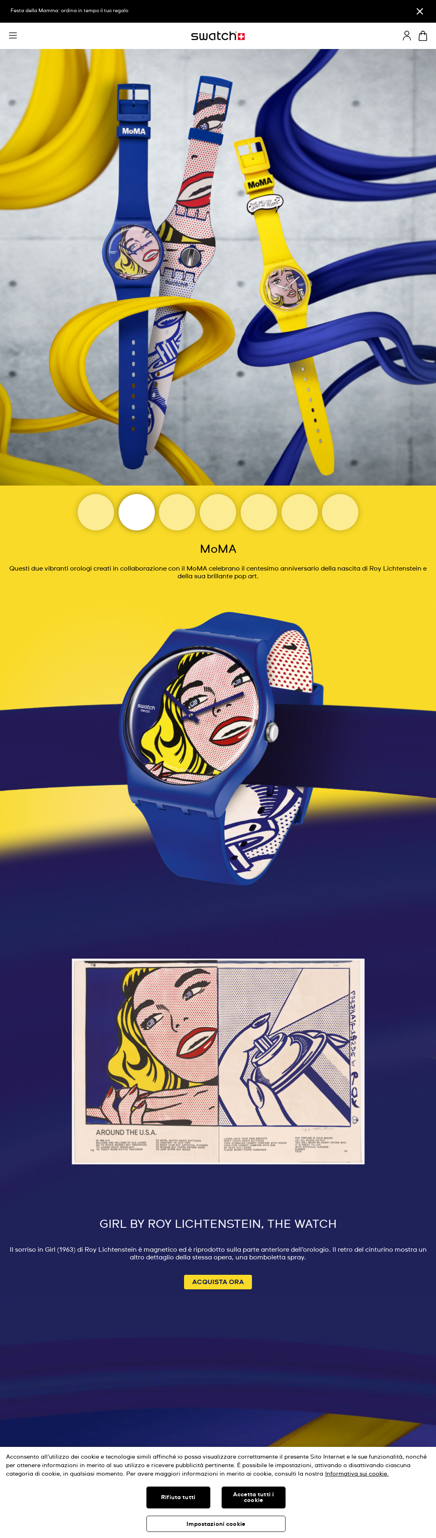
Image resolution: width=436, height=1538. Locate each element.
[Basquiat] (299, 512)
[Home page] (218, 35)
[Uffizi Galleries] (259, 512)
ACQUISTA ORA (218, 1282)
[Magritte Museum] (177, 512)
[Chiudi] (420, 11)
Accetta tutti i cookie (253, 1497)
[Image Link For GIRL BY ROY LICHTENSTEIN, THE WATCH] (218, 903)
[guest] (407, 35)
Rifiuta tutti (178, 1497)
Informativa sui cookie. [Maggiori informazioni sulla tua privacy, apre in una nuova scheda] (357, 1474)
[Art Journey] (96, 512)
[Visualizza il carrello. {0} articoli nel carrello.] (423, 36)
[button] (13, 35)
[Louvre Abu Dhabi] (218, 512)
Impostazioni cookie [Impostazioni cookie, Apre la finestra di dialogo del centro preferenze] (215, 1524)
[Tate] (340, 512)
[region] (218, 1492)
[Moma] (137, 512)
